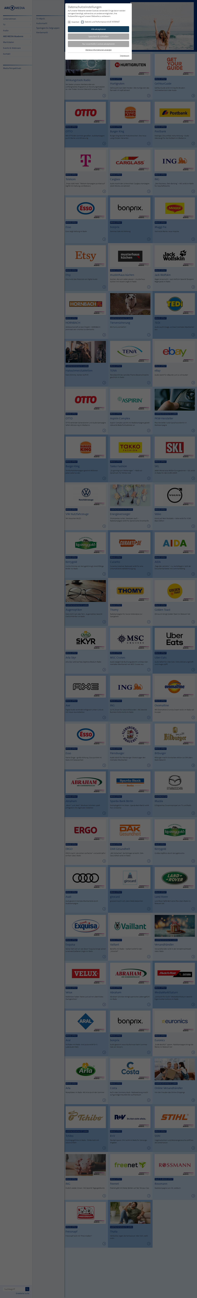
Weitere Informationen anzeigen (98, 50)
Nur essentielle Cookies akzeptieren (98, 44)
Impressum (124, 55)
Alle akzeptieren (98, 29)
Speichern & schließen (98, 36)
